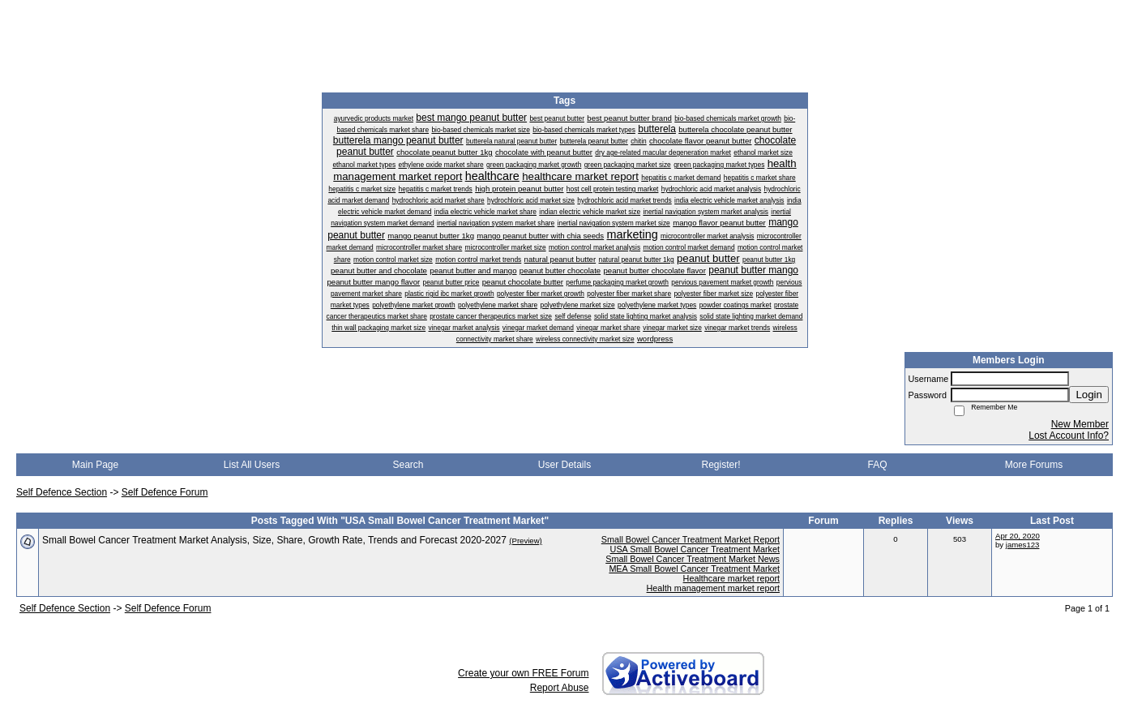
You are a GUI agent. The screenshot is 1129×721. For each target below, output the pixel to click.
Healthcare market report (731, 578)
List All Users (252, 464)
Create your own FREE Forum (523, 673)
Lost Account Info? (1069, 435)
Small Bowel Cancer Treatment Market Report (690, 539)
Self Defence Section (61, 492)
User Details (564, 464)
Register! (720, 464)
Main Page (95, 464)
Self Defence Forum (165, 492)
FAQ (877, 464)
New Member (1080, 424)
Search (407, 464)
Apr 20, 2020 (1017, 535)
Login (1089, 394)
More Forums (1034, 464)
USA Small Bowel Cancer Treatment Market (695, 549)
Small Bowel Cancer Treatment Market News (692, 559)
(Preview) (525, 540)
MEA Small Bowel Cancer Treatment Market (694, 568)
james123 (1023, 544)
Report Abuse (559, 687)
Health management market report (713, 588)
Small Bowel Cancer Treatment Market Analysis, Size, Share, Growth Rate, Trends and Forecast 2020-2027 (274, 540)
